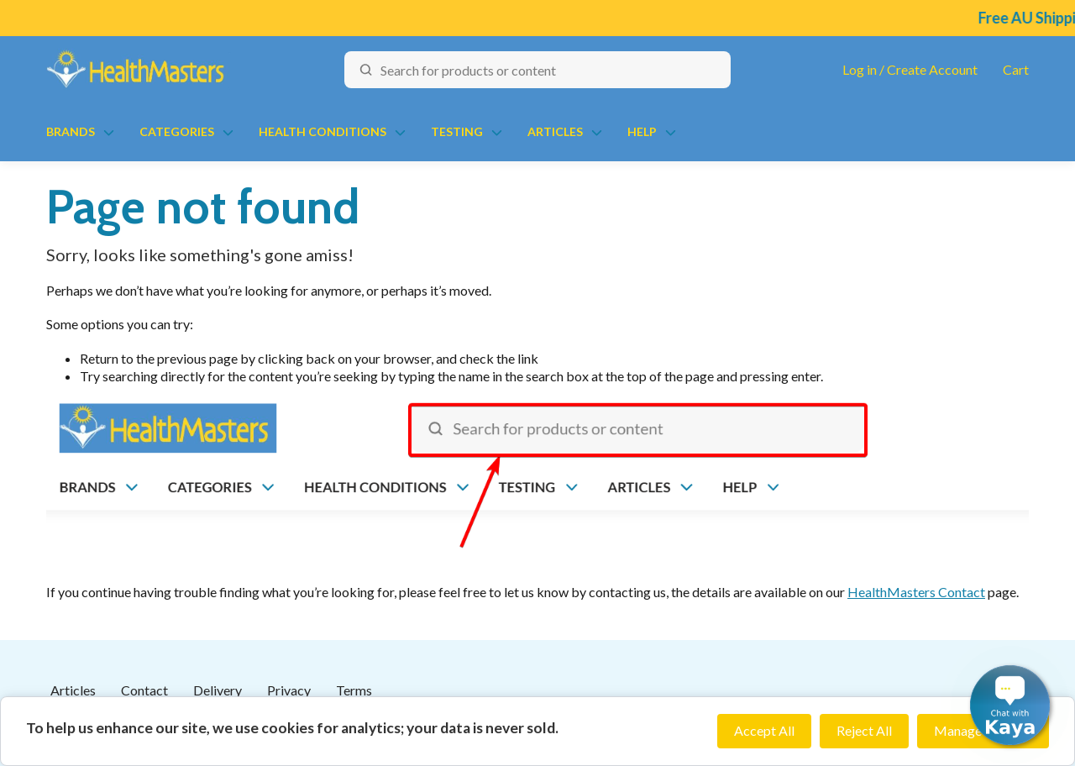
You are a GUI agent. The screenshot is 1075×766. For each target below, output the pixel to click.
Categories (176, 131)
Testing (457, 131)
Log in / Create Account (910, 69)
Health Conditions (322, 131)
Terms (354, 690)
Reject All (864, 730)
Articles (555, 131)
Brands (70, 131)
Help (642, 131)
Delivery (217, 690)
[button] (1010, 705)
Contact (144, 690)
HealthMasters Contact (916, 592)
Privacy (289, 690)
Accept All (764, 730)
